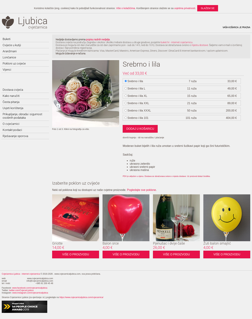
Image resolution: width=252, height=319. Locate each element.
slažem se (208, 8)
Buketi (6, 39)
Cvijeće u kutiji (12, 45)
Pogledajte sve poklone (141, 189)
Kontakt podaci (12, 130)
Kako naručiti (11, 96)
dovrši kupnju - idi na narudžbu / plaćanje (143, 137)
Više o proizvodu (75, 254)
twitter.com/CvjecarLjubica (21, 290)
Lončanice (9, 57)
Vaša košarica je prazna (236, 27)
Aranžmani (10, 51)
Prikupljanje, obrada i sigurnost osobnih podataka (22, 115)
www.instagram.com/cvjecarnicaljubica (30, 293)
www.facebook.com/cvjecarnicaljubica (29, 288)
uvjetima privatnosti (184, 8)
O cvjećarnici (11, 124)
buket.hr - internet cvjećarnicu (176, 42)
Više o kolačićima (125, 8)
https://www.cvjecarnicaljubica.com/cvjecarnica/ (81, 297)
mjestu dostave (199, 45)
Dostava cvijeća (13, 89)
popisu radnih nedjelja (98, 39)
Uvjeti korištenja (13, 108)
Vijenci (7, 69)
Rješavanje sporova (15, 136)
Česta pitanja (11, 102)
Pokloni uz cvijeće (14, 63)
